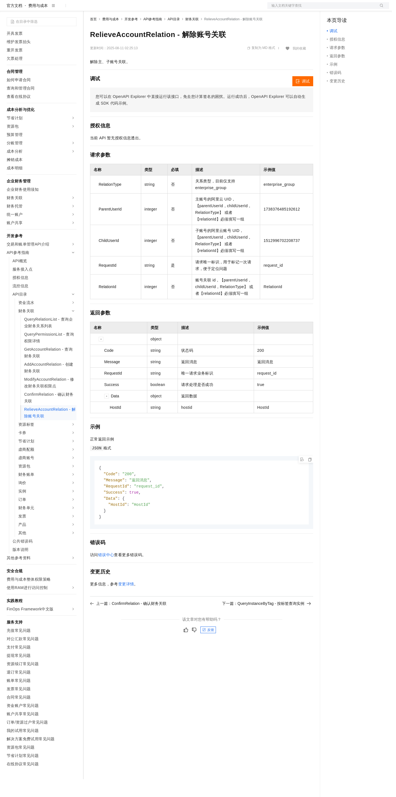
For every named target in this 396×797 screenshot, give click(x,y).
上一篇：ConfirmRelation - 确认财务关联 (128, 624)
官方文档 (14, 23)
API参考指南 (152, 37)
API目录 (174, 37)
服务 (164, 9)
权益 (107, 9)
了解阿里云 (183, 9)
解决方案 (89, 9)
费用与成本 (38, 23)
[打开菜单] (9, 9)
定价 (120, 9)
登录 (380, 9)
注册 (359, 9)
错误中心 (106, 575)
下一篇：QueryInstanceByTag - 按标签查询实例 (266, 624)
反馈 (208, 650)
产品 (72, 9)
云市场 (135, 9)
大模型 (57, 9)
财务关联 (192, 37)
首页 (93, 37)
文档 (321, 9)
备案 (333, 9)
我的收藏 (299, 66)
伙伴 (151, 9)
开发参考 (131, 37)
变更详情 (126, 604)
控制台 (346, 9)
